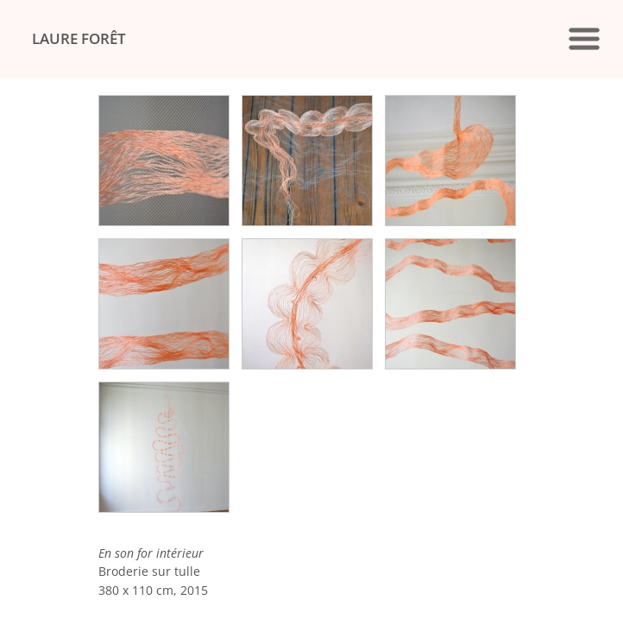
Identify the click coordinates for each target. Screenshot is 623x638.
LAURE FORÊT (79, 38)
